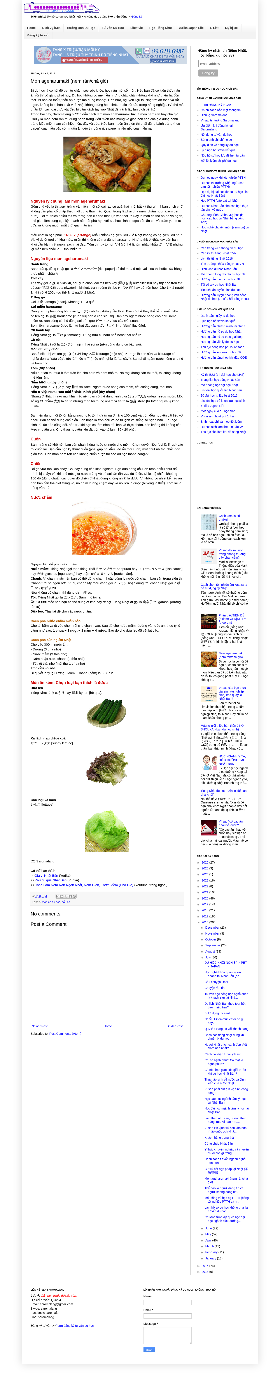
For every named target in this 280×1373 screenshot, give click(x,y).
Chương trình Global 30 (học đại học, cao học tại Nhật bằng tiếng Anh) (222, 218)
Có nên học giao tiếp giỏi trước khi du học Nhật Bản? (225, 1071)
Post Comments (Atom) (65, 1033)
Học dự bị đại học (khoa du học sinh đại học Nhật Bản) (225, 193)
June (209, 1228)
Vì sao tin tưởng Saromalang (220, 120)
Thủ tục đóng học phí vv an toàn (222, 347)
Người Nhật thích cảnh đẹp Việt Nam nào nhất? (226, 1046)
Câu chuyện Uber (216, 982)
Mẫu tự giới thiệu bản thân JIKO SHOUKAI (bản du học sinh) (222, 727)
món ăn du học (51, 902)
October (211, 939)
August (210, 951)
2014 (205, 1271)
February (211, 1252)
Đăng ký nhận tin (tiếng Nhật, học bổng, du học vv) (222, 53)
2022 (205, 886)
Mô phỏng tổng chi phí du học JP (223, 274)
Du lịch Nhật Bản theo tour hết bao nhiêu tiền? (225, 1005)
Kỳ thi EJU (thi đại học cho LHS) (222, 374)
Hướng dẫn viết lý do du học (220, 342)
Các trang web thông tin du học (222, 248)
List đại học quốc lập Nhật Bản (221, 390)
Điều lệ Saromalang (214, 115)
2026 (205, 862)
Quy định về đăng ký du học (220, 145)
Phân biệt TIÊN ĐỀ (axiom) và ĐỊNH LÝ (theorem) (232, 619)
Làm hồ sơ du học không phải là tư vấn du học (226, 1209)
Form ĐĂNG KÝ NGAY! (217, 105)
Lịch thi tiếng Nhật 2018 (217, 258)
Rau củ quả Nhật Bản (50, 880)
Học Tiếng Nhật (160, 28)
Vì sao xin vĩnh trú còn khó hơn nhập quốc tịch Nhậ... (226, 1129)
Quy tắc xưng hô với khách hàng (226, 1029)
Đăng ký (137, 16)
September (213, 945)
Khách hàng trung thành (221, 1137)
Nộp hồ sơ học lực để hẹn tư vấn (223, 155)
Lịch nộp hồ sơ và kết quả (218, 150)
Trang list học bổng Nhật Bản (220, 379)
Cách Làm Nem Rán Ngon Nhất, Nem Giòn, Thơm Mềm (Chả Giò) (84, 885)
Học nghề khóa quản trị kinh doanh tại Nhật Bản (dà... (224, 974)
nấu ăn (66, 902)
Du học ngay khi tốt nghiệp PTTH (223, 177)
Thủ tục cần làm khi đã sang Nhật (223, 432)
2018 (205, 910)
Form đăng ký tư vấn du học (75, 1325)
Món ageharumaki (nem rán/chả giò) (231, 655)
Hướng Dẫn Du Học (81, 28)
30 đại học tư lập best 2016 (219, 395)
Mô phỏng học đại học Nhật (219, 385)
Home (31, 28)
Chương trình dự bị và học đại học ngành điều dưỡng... (225, 1219)
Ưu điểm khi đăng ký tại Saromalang (217, 127)
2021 (205, 892)
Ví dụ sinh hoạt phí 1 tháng (219, 416)
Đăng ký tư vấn (38, 35)
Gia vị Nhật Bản (46, 875)
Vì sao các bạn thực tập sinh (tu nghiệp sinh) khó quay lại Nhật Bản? (232, 693)
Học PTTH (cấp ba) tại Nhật (219, 200)
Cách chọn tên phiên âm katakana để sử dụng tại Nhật (224, 586)
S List (214, 28)
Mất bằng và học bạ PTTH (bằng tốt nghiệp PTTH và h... (227, 1199)
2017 (205, 916)
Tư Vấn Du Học (113, 28)
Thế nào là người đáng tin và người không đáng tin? (224, 1190)
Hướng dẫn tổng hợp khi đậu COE (224, 357)
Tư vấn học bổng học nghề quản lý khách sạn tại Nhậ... (226, 995)
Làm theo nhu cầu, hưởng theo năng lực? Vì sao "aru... (225, 1120)
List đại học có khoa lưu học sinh (223, 400)
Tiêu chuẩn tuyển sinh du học (221, 290)
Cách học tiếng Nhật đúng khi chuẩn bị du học (225, 1036)
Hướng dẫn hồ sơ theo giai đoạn (222, 336)
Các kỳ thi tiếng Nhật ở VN (219, 253)
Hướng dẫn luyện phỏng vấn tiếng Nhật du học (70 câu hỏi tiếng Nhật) (225, 297)
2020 (205, 898)
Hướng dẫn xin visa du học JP (221, 352)
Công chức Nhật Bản (219, 1143)
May (208, 1234)
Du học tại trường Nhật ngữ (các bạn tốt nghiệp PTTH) (222, 184)
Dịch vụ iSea (51, 28)
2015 (205, 1266)
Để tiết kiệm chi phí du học (219, 160)
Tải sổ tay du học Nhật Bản (219, 284)
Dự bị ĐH (231, 28)
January (211, 1258)
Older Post (175, 1026)
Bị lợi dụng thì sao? (218, 1013)
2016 (205, 922)
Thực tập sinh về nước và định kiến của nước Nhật (225, 1081)
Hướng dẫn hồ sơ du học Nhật (221, 331)
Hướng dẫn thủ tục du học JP (220, 279)
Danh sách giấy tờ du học (218, 315)
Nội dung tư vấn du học (216, 134)
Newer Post (39, 1026)
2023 (205, 880)
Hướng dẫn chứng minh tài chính (223, 326)
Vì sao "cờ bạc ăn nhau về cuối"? (231, 823)
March (210, 1246)
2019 (205, 904)
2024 (205, 874)
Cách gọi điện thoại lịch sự (222, 1054)
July (208, 957)
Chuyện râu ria (215, 988)
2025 (205, 868)
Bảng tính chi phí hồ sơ (216, 139)
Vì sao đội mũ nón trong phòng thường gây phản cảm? (232, 553)
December (212, 927)
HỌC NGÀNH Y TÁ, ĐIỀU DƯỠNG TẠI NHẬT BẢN (232, 760)
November (212, 933)
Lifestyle (136, 28)
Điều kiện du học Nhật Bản (219, 269)
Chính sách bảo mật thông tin (221, 110)
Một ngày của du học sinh (218, 411)
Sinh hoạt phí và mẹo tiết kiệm (221, 421)
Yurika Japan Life (191, 28)
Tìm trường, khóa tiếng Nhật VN (222, 263)
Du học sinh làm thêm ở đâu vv (222, 427)
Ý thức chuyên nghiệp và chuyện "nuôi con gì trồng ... (227, 1151)
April (208, 1240)
